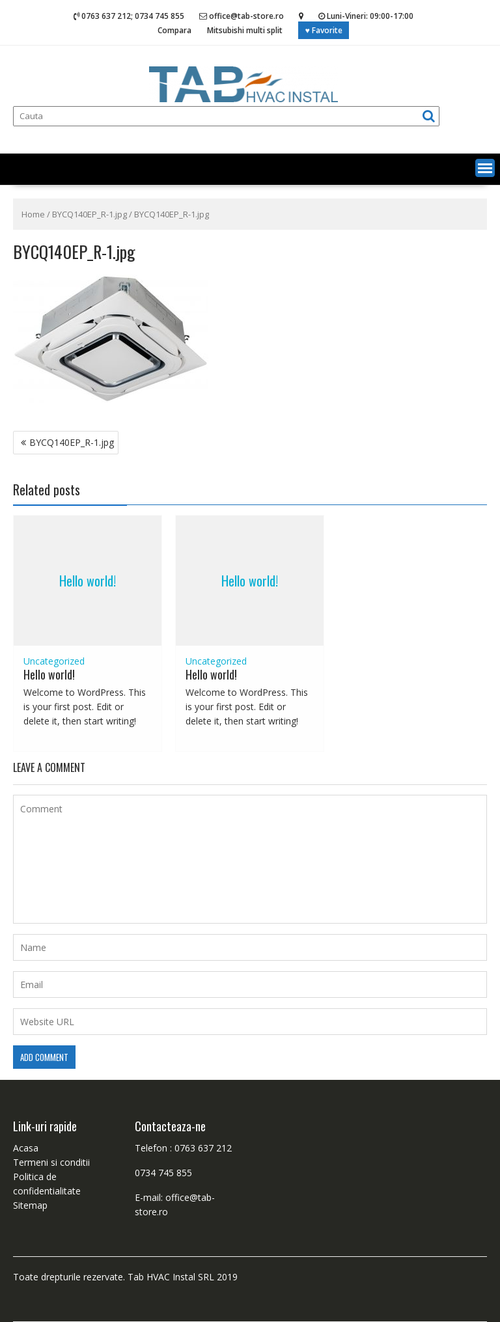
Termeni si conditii (51, 1162)
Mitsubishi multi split (245, 30)
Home (33, 214)
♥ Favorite (323, 30)
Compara (174, 30)
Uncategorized (54, 661)
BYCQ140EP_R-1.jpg (89, 214)
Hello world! (87, 580)
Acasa (25, 1148)
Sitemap (30, 1205)
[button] (485, 168)
